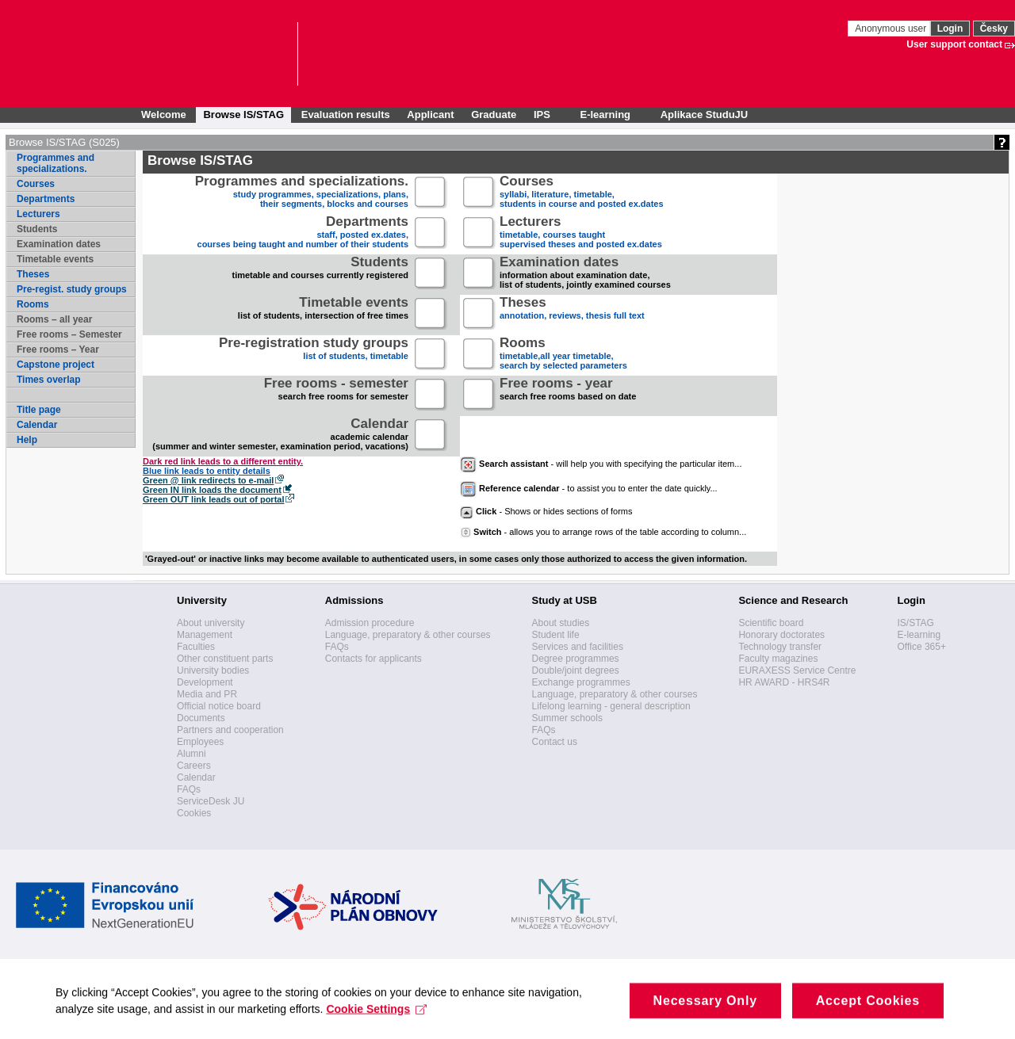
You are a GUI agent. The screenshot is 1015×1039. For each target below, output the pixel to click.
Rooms (33, 304)
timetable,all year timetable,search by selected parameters (563, 354)
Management (204, 634)
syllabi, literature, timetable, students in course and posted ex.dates (582, 193)
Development (205, 682)
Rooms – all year (54, 319)
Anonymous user (892, 28)
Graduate (493, 114)
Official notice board (219, 706)
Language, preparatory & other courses (408, 634)
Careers (194, 765)
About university (210, 622)
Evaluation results (345, 114)
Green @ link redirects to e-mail (208, 480)
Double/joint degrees (575, 670)
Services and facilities (577, 646)
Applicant (430, 114)
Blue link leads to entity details (206, 471)
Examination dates (59, 244)
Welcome (163, 114)
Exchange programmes (581, 682)
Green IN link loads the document (212, 490)
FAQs (189, 789)
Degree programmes (575, 658)
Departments (46, 198)
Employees (200, 741)
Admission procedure (370, 622)
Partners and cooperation (230, 729)
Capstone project (55, 364)
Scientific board (770, 622)
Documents (201, 718)
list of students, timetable (313, 354)
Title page (39, 409)
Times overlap (48, 379)
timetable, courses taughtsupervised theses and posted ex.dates (581, 233)
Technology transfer (780, 646)
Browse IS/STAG (243, 114)
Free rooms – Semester (69, 334)
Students (37, 229)
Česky (994, 28)
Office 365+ (921, 646)
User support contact (954, 44)
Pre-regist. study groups (72, 289)
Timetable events (55, 259)
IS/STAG (915, 622)
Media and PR (207, 694)
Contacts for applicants (373, 658)
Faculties (196, 646)
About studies (561, 622)
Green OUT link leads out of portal (213, 499)
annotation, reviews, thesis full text (572, 314)
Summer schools (567, 718)
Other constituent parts (225, 658)
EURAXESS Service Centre (797, 670)
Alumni (191, 753)
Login (950, 28)
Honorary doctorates (781, 634)
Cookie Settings (376, 1018)
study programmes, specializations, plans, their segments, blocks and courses (301, 193)
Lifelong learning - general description (611, 706)
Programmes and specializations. (55, 163)
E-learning (918, 634)
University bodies (213, 670)
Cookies (194, 813)
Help (27, 439)
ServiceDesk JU (210, 801)
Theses (33, 274)
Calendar (37, 424)
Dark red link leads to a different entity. (223, 461)
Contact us (554, 741)
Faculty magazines (778, 658)
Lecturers (38, 214)
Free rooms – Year (58, 349)
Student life (556, 634)
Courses (36, 183)
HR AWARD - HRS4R (783, 682)
